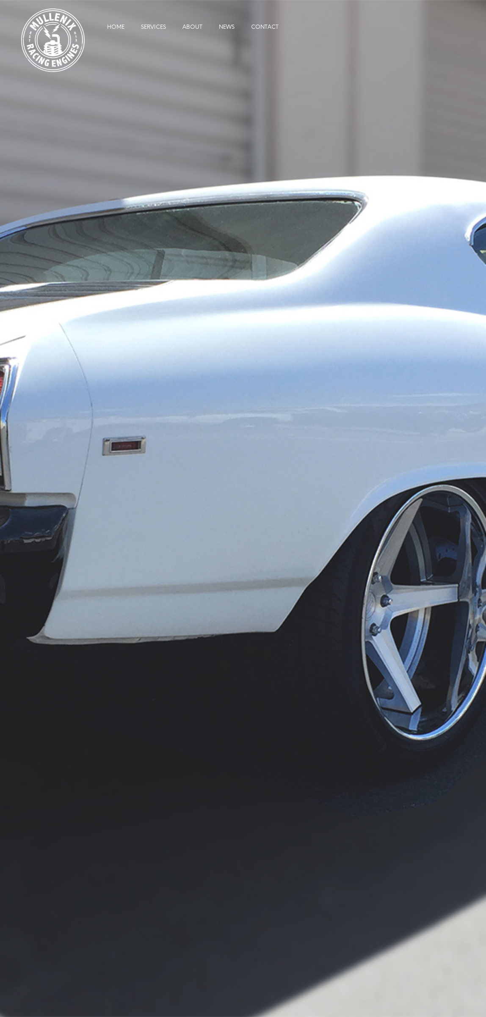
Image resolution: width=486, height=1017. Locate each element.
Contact (265, 27)
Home (115, 27)
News (227, 27)
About (192, 27)
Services (153, 27)
